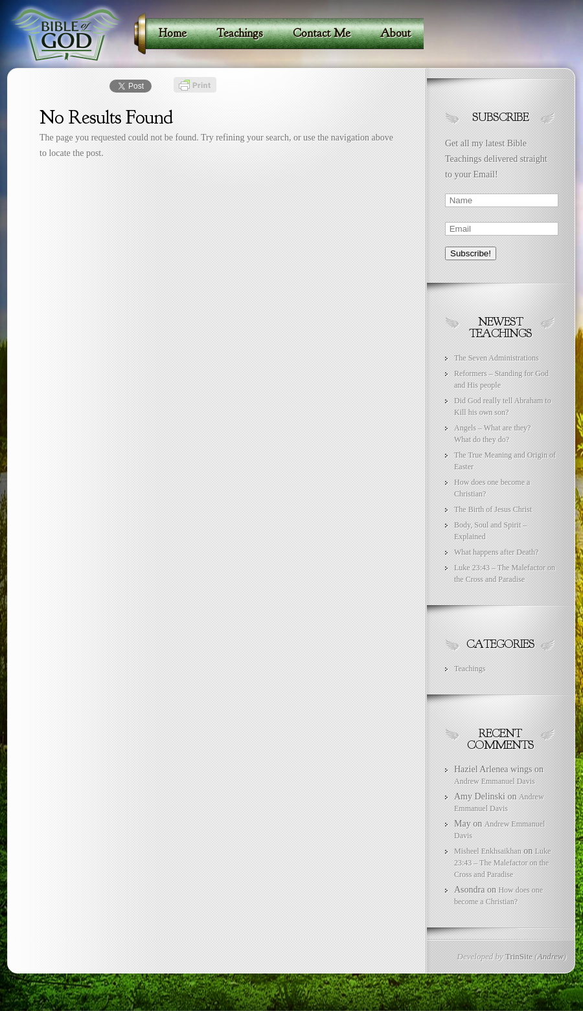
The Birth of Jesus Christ (493, 509)
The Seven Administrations (496, 357)
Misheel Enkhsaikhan (487, 851)
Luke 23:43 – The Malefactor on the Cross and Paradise (502, 863)
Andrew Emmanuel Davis (494, 781)
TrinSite (518, 956)
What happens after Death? (496, 552)
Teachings (469, 668)
